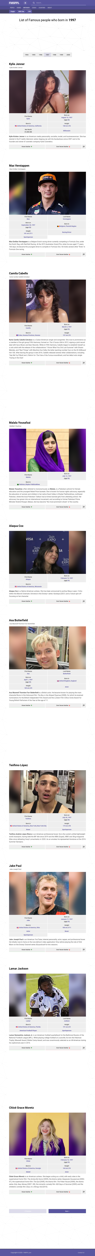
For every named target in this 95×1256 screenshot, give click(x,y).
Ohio (38, 927)
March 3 (64, 327)
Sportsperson (28, 237)
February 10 (65, 1160)
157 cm (65, 335)
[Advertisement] (47, 37)
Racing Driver (66, 232)
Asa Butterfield (18, 620)
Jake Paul (15, 865)
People (12, 7)
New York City (41, 826)
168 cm (65, 126)
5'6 (70, 126)
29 (68, 329)
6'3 (70, 1027)
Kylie (28, 119)
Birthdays (26, 7)
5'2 (70, 335)
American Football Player (28, 1030)
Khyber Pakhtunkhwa (33, 484)
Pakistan (22, 484)
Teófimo (28, 819)
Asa (28, 674)
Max (28, 219)
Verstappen (67, 219)
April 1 (26, 680)
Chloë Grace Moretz (21, 1107)
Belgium (62, 226)
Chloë (28, 1161)
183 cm (26, 688)
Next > (67, 1211)
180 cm (64, 927)
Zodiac (34, 7)
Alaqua (28, 579)
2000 (68, 55)
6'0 (31, 688)
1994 (26, 55)
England (73, 681)
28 (68, 120)
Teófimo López (18, 765)
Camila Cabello (18, 273)
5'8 (70, 826)
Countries (42, 7)
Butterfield (66, 674)
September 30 (26, 225)
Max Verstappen (19, 165)
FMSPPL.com (27, 1252)
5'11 (31, 233)
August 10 (64, 117)
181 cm (26, 233)
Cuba (20, 335)
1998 (54, 55)
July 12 (64, 476)
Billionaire (66, 131)
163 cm (65, 1168)
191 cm (65, 1027)
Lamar (28, 1021)
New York (33, 826)
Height (50, 7)
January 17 (65, 919)
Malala (28, 477)
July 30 (64, 817)
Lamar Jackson (18, 968)
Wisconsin (38, 586)
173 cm (65, 826)
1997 (47, 55)
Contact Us (81, 1252)
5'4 (70, 1168)
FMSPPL (14, 3)
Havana (37, 335)
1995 (33, 55)
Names (19, 7)
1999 (61, 55)
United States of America (25, 126)
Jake (28, 920)
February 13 (65, 578)
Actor (67, 687)
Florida (38, 1027)
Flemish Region (71, 226)
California (38, 126)
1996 (40, 55)
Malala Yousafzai (19, 422)
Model (28, 1172)
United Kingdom (64, 681)
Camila (28, 328)
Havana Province (28, 335)
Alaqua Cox (16, 525)
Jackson (67, 1021)
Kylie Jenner (17, 64)
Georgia (38, 1168)
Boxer (28, 829)
